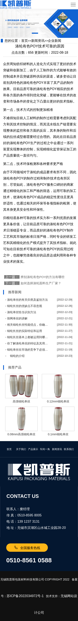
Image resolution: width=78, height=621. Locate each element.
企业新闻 (54, 40)
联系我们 (69, 449)
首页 (24, 40)
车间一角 (45, 449)
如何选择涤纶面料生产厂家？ (41, 283)
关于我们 (21, 449)
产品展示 (33, 449)
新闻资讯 (38, 40)
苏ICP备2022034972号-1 (25, 596)
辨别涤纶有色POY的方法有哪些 (43, 277)
